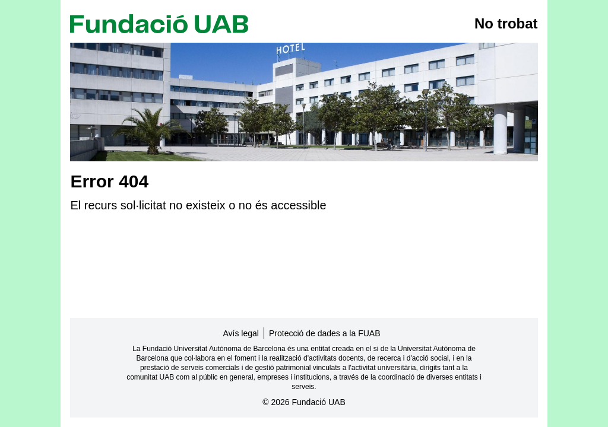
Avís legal (241, 333)
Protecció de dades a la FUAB (325, 333)
